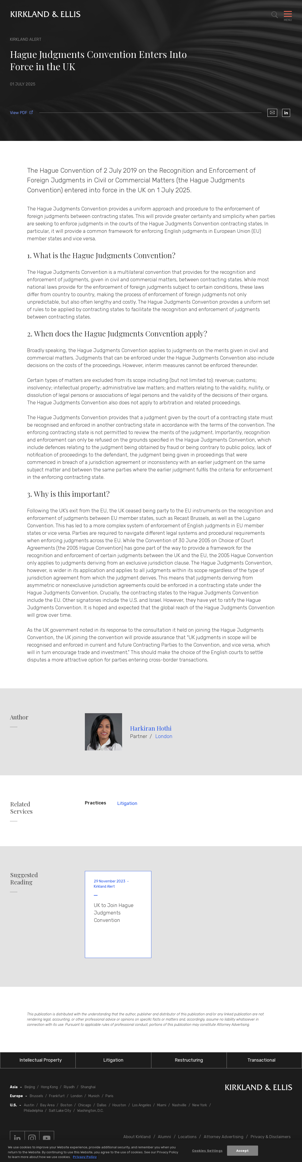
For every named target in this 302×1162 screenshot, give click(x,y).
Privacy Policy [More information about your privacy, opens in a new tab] (85, 1158)
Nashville (179, 1105)
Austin (29, 1105)
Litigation (127, 803)
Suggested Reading (24, 878)
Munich (94, 1096)
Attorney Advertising (223, 1136)
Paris (109, 1096)
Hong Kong (49, 1087)
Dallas (101, 1105)
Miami (161, 1105)
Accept (242, 1151)
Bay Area (47, 1105)
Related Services (21, 807)
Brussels (36, 1096)
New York (199, 1105)
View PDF (21, 112)
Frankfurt (57, 1096)
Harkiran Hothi (150, 728)
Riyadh (69, 1087)
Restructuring (189, 1060)
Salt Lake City (60, 1111)
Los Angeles (141, 1105)
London (163, 736)
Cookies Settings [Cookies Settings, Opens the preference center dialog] (207, 1151)
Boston (66, 1105)
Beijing (30, 1087)
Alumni (164, 1136)
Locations (187, 1136)
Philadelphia (33, 1111)
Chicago (84, 1105)
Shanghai (88, 1087)
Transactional (261, 1060)
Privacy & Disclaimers (271, 1136)
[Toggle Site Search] (274, 15)
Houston (119, 1105)
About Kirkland (137, 1136)
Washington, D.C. (90, 1111)
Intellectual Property (40, 1060)
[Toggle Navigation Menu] (288, 15)
